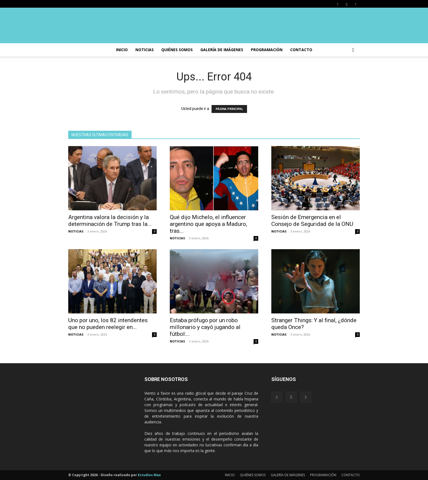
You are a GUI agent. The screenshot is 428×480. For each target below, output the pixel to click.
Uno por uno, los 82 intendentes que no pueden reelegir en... (108, 323)
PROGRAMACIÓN (267, 49)
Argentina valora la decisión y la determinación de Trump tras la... (109, 220)
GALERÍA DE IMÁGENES (221, 49)
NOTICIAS (144, 49)
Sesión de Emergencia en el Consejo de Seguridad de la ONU (312, 220)
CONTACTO (301, 49)
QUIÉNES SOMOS (253, 475)
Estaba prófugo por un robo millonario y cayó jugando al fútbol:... (205, 327)
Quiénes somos (177, 49)
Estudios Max (149, 475)
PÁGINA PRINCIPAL (229, 109)
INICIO (122, 49)
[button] (353, 50)
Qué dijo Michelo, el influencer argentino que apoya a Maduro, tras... (208, 224)
